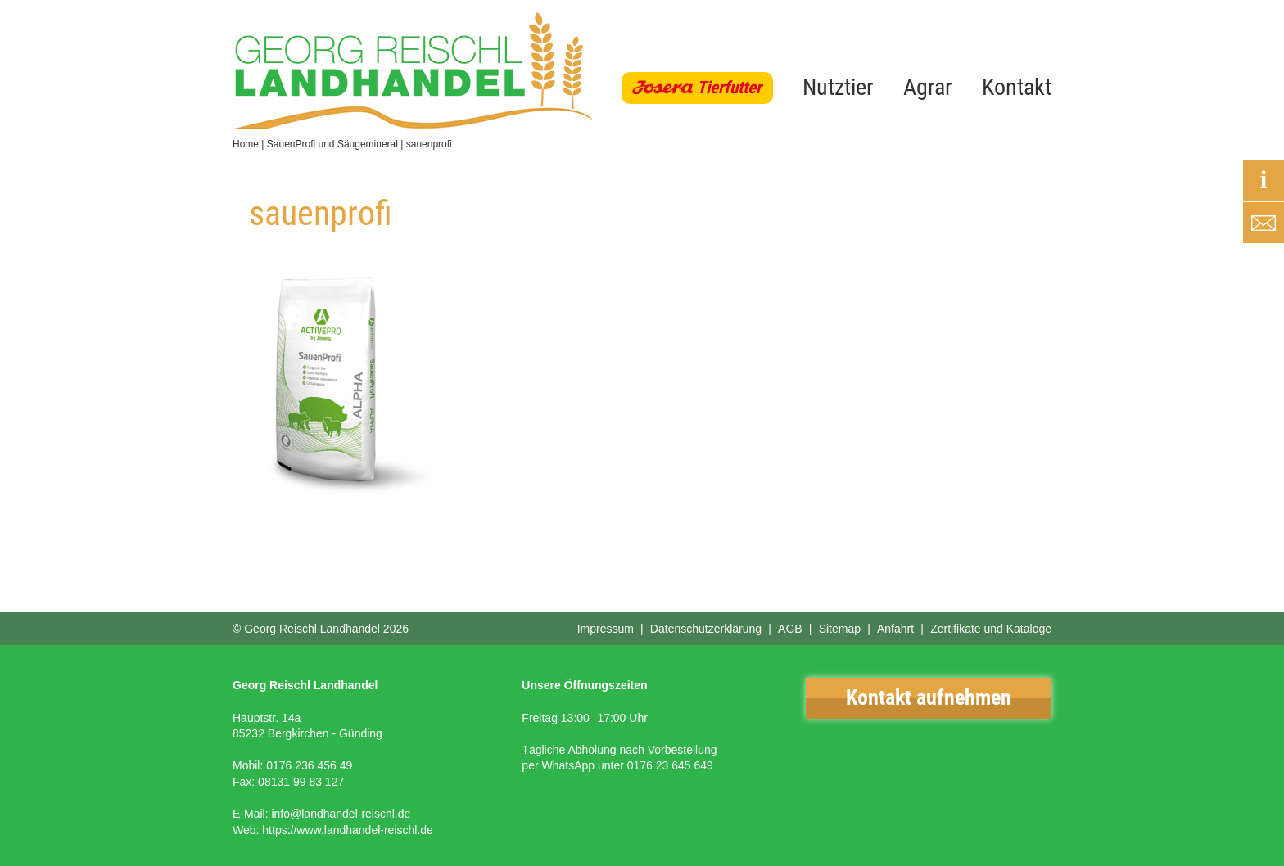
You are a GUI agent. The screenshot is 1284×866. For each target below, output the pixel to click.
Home (246, 144)
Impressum (605, 628)
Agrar (927, 87)
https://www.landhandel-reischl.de (347, 830)
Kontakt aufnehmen (928, 697)
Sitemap (840, 628)
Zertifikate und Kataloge (990, 628)
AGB (790, 628)
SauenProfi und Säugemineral (332, 144)
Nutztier (838, 87)
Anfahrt (895, 628)
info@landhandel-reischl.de (340, 813)
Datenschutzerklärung (706, 628)
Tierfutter (729, 87)
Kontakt (1016, 87)
